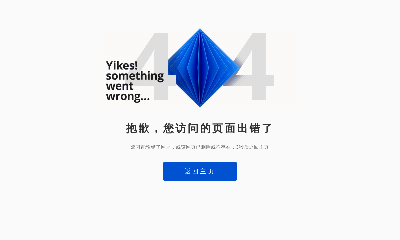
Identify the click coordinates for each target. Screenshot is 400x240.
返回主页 (200, 171)
